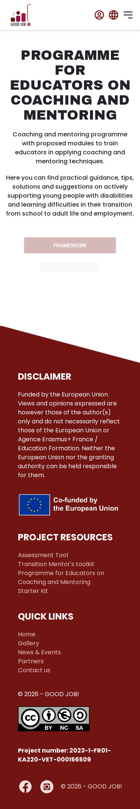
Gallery (28, 643)
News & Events (39, 652)
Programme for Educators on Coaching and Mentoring (61, 577)
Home (26, 634)
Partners (31, 661)
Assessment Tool (43, 555)
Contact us (34, 670)
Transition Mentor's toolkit (56, 564)
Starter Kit (33, 591)
